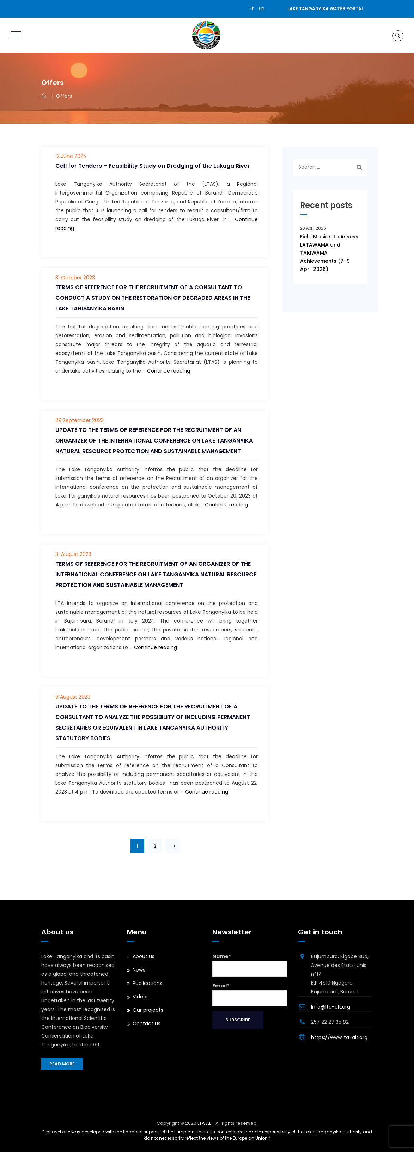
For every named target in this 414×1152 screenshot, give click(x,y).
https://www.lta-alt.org (339, 1037)
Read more (62, 1064)
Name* (249, 965)
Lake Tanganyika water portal (325, 9)
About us (143, 956)
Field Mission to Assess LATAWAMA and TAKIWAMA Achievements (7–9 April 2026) (329, 253)
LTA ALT (205, 1123)
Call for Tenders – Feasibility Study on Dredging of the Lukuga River (152, 166)
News (139, 969)
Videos (141, 996)
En (261, 8)
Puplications (147, 983)
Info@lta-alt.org (330, 1006)
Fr (252, 8)
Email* (249, 994)
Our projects (148, 1010)
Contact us (146, 1023)
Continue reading (168, 370)
